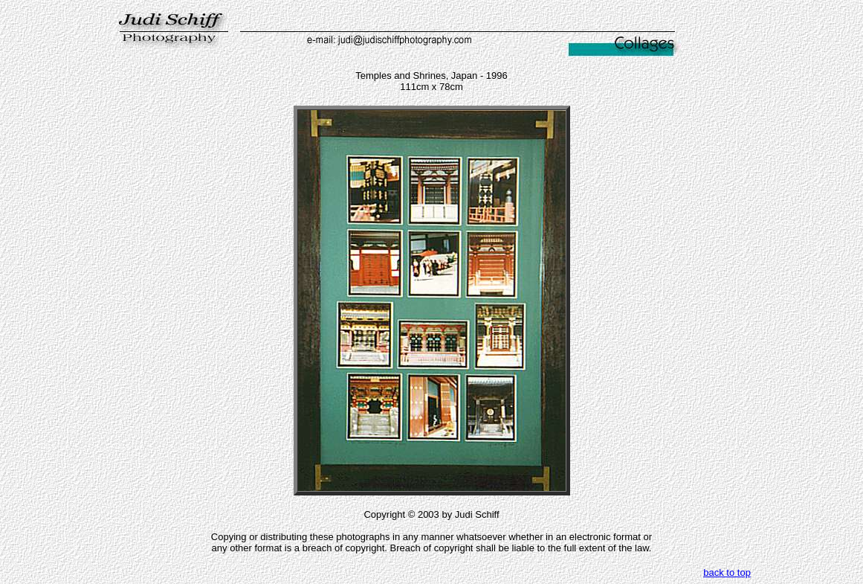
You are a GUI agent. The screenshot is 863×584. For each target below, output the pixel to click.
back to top (727, 572)
